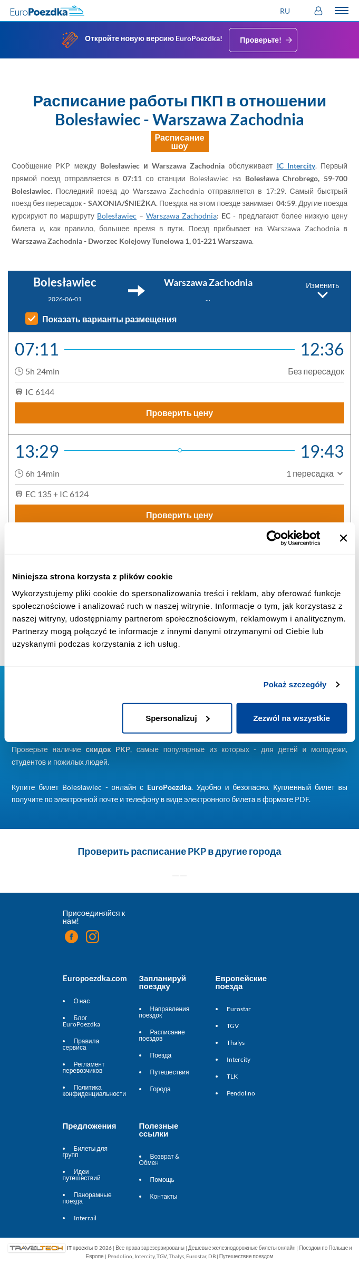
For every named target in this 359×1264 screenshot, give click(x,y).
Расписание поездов (162, 1035)
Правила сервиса (81, 1044)
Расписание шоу (179, 141)
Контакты (164, 1196)
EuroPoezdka (169, 787)
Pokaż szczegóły (295, 684)
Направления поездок (164, 1012)
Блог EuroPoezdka (81, 1021)
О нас (82, 1001)
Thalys (236, 1042)
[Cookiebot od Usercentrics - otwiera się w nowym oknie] (274, 538)
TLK (232, 1076)
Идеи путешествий (82, 1175)
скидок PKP (108, 749)
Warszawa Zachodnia (181, 215)
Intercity (238, 1059)
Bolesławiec (117, 215)
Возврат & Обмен (159, 1159)
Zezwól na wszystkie (291, 717)
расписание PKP (168, 851)
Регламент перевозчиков (84, 1067)
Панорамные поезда (87, 1198)
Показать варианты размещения (109, 319)
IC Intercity (296, 165)
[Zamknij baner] (343, 538)
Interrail (85, 1218)
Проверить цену (179, 413)
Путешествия (169, 1072)
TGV (233, 1026)
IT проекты (80, 1248)
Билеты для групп (85, 1151)
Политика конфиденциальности (95, 1090)
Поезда (161, 1055)
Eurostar (239, 1009)
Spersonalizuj (177, 717)
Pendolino (241, 1093)
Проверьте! (267, 40)
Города (160, 1089)
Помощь (162, 1179)
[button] (286, 11)
